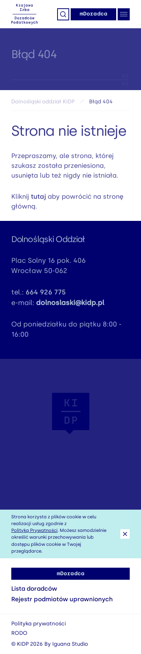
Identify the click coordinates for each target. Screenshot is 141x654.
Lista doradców (34, 588)
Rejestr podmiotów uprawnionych (62, 599)
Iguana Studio (70, 644)
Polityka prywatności (38, 623)
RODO (19, 633)
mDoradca (93, 14)
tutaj (38, 198)
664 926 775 (46, 294)
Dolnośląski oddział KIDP (42, 103)
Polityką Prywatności (34, 530)
